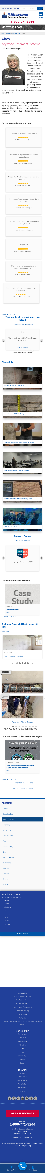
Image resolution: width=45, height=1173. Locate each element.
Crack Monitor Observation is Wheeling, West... (18, 498)
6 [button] (29, 726)
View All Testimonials (23, 324)
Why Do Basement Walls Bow (13, 656)
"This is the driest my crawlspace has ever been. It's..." (23, 178)
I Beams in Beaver (22, 611)
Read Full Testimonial (22, 347)
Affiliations (7, 830)
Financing (6, 825)
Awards (6, 868)
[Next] (41, 340)
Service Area (22, 1034)
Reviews (6, 879)
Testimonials (7, 863)
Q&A (5, 841)
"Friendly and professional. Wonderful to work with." (24, 200)
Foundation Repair (22, 1003)
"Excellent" (24, 245)
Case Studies (8, 814)
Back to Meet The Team (22, 788)
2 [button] (16, 726)
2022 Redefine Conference (12, 527)
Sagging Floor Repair (22, 722)
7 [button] (33, 726)
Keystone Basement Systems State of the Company (20, 442)
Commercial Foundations (23, 1007)
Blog (4, 852)
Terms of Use (19, 1146)
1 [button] (13, 726)
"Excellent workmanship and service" (23, 133)
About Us (7, 803)
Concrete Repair (22, 1014)
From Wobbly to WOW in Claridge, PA (15, 414)
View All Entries (9, 617)
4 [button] (23, 726)
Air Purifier (22, 1018)
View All (6, 631)
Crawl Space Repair (22, 1000)
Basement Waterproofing (23, 996)
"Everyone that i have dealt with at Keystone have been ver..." (23, 267)
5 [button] (26, 726)
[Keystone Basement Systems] (15, 15)
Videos (5, 808)
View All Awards (23, 540)
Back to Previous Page (22, 783)
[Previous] (3, 340)
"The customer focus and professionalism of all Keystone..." (23, 222)
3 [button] (19, 726)
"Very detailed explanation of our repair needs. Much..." (23, 155)
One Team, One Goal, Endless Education (16, 470)
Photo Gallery (8, 846)
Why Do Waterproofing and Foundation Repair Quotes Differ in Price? (22, 768)
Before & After (8, 835)
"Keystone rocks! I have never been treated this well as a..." (21, 289)
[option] (22, 697)
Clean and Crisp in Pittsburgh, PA (14, 385)
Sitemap (28, 1146)
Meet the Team (8, 819)
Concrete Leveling (22, 1011)
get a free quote (22, 1113)
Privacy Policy (37, 1143)
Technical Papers (9, 857)
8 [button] (36, 726)
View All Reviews (9, 314)
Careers (6, 873)
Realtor (5, 884)
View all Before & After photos (20, 729)
